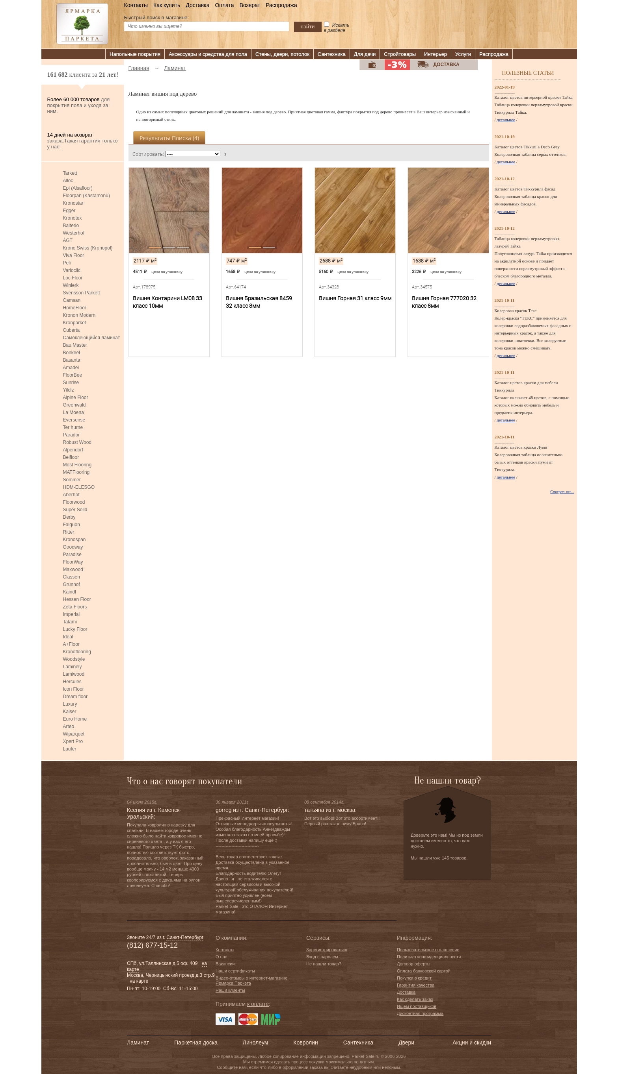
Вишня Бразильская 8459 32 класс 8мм (259, 302)
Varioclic (71, 270)
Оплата (224, 5)
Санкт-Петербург (184, 937)
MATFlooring (76, 472)
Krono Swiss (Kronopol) (88, 248)
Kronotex (72, 218)
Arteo (68, 726)
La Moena (73, 412)
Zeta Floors (75, 607)
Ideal (68, 637)
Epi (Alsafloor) (78, 188)
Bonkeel (71, 352)
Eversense (74, 420)
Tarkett (70, 173)
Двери (406, 1042)
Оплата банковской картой (423, 971)
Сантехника (332, 54)
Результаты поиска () (169, 138)
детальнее (506, 119)
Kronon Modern (79, 315)
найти (308, 26)
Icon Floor (73, 689)
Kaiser (69, 711)
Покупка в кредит (414, 978)
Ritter (68, 532)
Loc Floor (73, 278)
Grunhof (71, 584)
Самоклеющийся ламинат (91, 337)
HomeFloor (74, 308)
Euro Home (75, 719)
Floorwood (74, 502)
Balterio (71, 225)
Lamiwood (74, 674)
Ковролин (305, 1042)
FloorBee (72, 375)
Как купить (166, 5)
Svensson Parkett (81, 293)
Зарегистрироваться (326, 949)
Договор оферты (413, 963)
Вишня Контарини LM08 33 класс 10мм (167, 302)
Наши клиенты (230, 990)
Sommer (72, 479)
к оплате (258, 1004)
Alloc (68, 180)
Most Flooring (77, 465)
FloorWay (73, 562)
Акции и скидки (471, 1042)
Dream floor (75, 696)
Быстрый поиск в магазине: (156, 17)
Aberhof (71, 494)
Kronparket (74, 322)
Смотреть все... (562, 492)
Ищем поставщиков (416, 1006)
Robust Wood (77, 442)
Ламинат (138, 1042)
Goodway (73, 547)
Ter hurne (73, 427)
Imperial (71, 614)
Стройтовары (400, 54)
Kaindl (69, 592)
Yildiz (68, 390)
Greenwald (74, 405)
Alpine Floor (75, 397)
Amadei (71, 367)
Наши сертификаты (235, 971)
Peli (67, 263)
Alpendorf (73, 450)
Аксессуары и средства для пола (208, 54)
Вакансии (225, 963)
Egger (69, 210)
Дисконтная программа (420, 1013)
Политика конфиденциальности (429, 956)
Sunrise (71, 382)
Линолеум (255, 1042)
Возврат (250, 5)
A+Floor (71, 644)
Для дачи (365, 54)
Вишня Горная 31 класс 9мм (355, 298)
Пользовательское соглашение (428, 949)
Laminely (72, 666)
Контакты (136, 5)
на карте (139, 981)
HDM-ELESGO (79, 487)
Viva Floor (73, 255)
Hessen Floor (77, 599)
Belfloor (71, 457)
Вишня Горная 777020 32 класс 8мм (444, 302)
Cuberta (71, 330)
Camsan (72, 300)
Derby (69, 517)
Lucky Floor (75, 629)
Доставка (197, 5)
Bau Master (75, 345)
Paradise (72, 554)
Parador (71, 435)
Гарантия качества (415, 985)
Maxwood (73, 569)
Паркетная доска (196, 1042)
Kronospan (74, 539)
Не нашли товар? (323, 963)
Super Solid (75, 509)
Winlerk (71, 285)
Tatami (70, 622)
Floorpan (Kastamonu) (86, 195)
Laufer (69, 749)
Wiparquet (74, 734)
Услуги (463, 54)
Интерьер (435, 54)
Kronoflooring (77, 651)
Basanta (71, 360)
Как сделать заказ (415, 999)
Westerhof (73, 233)
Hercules (72, 681)
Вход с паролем (322, 956)
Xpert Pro (73, 741)
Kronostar (73, 203)
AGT (68, 240)
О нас (221, 956)
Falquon (71, 524)
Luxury (70, 704)
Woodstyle (74, 659)
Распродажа (281, 5)
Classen (71, 577)
